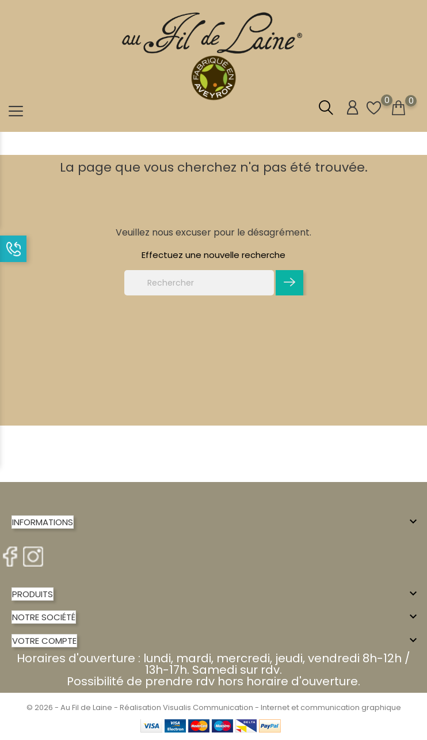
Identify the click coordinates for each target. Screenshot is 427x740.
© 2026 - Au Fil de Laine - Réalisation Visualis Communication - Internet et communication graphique (213, 707)
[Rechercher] (199, 282)
